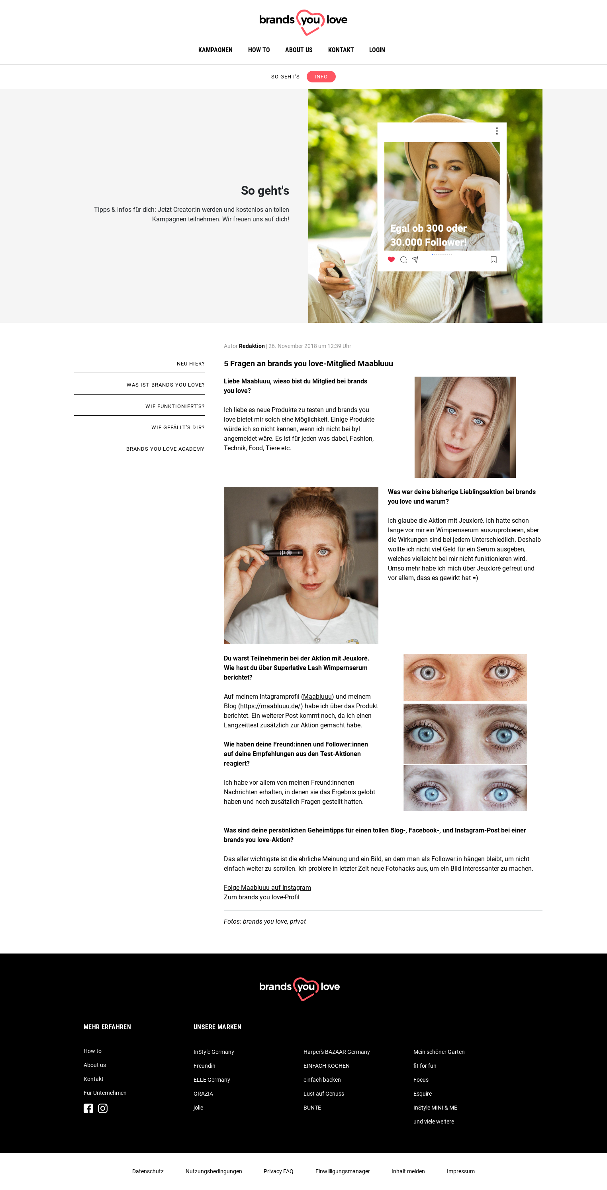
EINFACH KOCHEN (327, 1066)
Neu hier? (191, 364)
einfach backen (322, 1080)
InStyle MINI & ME (435, 1107)
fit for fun (425, 1066)
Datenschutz (148, 1171)
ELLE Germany (212, 1080)
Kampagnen (215, 50)
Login (377, 50)
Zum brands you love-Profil (262, 897)
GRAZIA (203, 1093)
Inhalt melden (408, 1171)
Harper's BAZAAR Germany (337, 1052)
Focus (421, 1080)
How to (259, 50)
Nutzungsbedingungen (214, 1171)
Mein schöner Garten (439, 1052)
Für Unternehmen (105, 1093)
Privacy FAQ (279, 1171)
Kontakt (341, 50)
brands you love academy (165, 449)
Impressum (461, 1171)
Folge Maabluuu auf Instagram (267, 887)
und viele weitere (433, 1121)
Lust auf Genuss (324, 1093)
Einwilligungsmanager (342, 1171)
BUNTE (312, 1107)
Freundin (204, 1066)
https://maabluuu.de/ (270, 706)
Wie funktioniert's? (175, 406)
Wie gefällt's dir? (178, 427)
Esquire (422, 1093)
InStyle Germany (214, 1052)
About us (299, 50)
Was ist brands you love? (166, 385)
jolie (198, 1107)
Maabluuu (317, 696)
